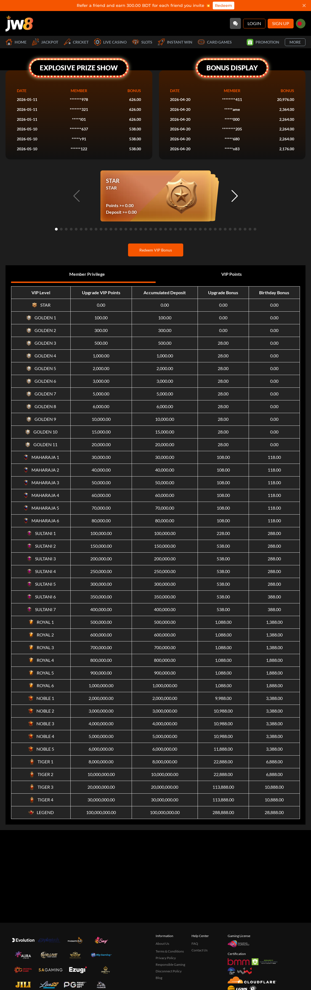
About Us (162, 943)
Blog (159, 978)
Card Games (215, 42)
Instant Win (175, 42)
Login (254, 23)
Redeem (223, 5)
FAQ (195, 943)
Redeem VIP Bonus (155, 250)
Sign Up (280, 23)
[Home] (19, 23)
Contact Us (200, 950)
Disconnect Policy (169, 971)
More (295, 42)
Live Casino (110, 42)
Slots (142, 42)
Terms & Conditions (170, 951)
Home (16, 42)
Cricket (76, 42)
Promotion (263, 42)
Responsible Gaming (170, 964)
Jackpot (45, 42)
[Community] (235, 23)
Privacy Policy (166, 958)
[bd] (300, 23)
